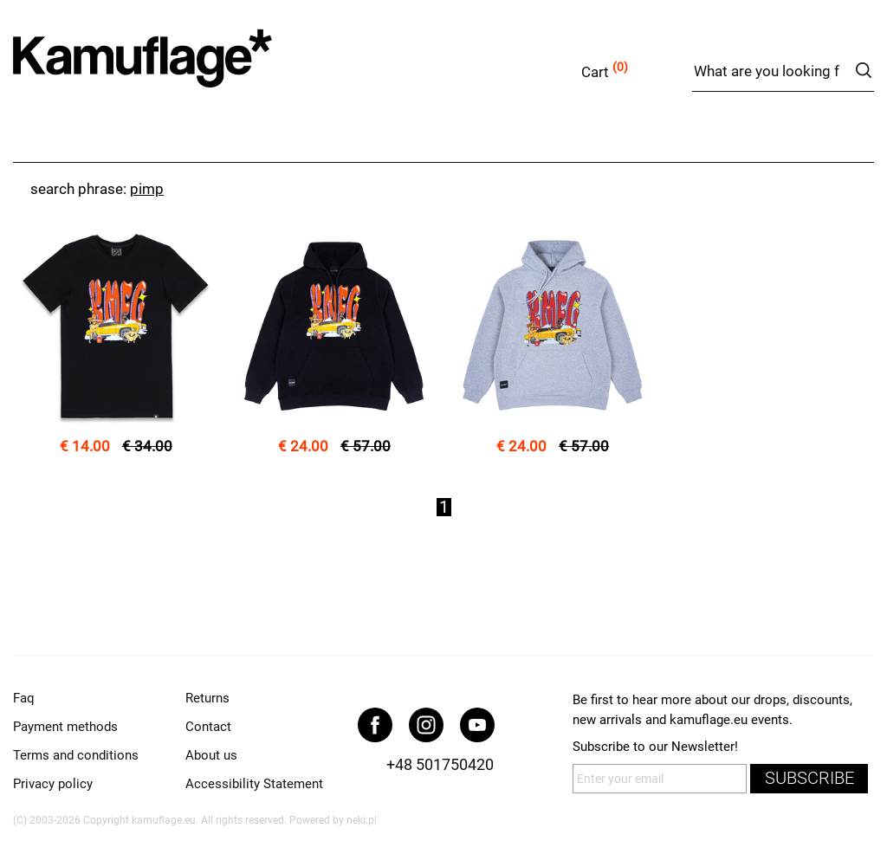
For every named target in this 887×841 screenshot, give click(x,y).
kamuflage (186, 69)
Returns (207, 698)
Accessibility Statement (254, 784)
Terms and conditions (76, 755)
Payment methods (65, 726)
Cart (595, 72)
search (863, 70)
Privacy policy (53, 784)
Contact (208, 726)
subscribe (809, 778)
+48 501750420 (440, 764)
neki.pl (361, 820)
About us (211, 755)
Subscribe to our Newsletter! (655, 746)
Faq (24, 698)
